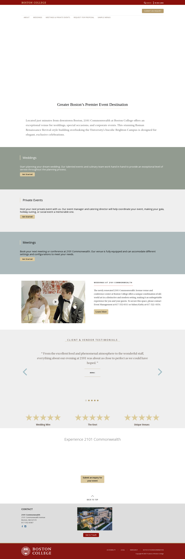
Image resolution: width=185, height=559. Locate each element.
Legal (123, 550)
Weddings (37, 17)
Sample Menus (104, 17)
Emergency (134, 550)
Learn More (101, 311)
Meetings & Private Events (58, 17)
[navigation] (92, 17)
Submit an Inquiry (152, 11)
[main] (92, 298)
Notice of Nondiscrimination (153, 550)
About (27, 17)
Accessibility (111, 550)
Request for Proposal (84, 17)
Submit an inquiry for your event (92, 479)
